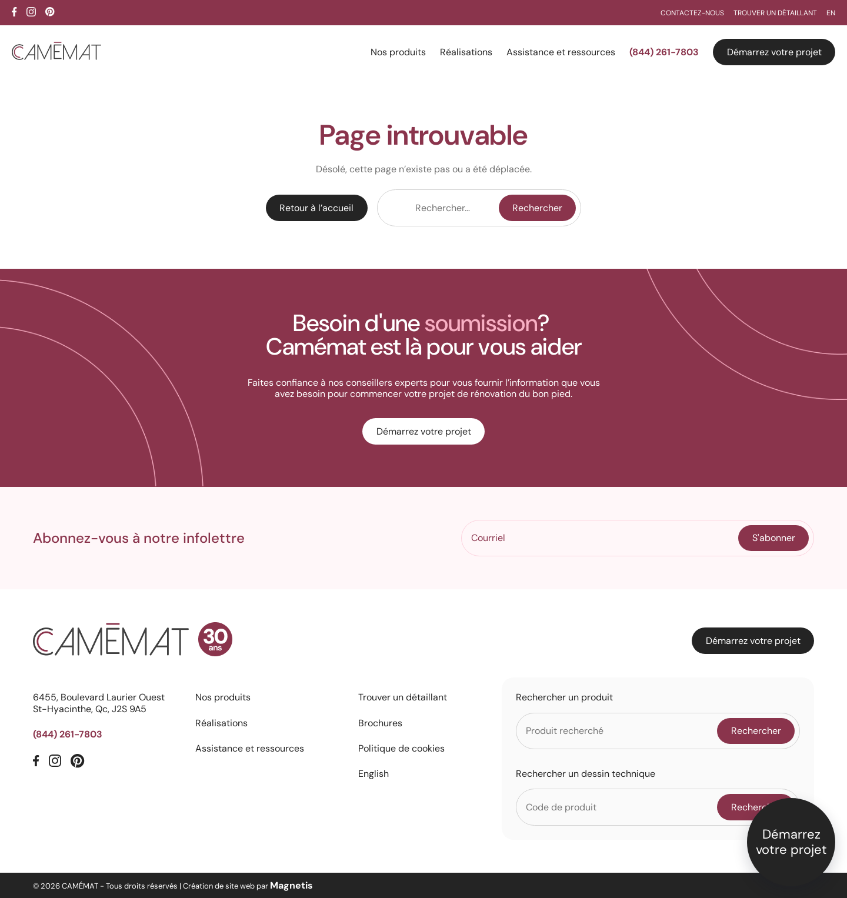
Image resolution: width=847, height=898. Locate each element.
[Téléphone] (104, 734)
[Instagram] (31, 11)
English (373, 773)
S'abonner (773, 538)
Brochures (380, 723)
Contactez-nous (692, 13)
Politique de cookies (401, 748)
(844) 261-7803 (664, 52)
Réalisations (466, 52)
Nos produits (398, 52)
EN (830, 13)
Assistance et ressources (560, 52)
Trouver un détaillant (775, 13)
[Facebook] (14, 11)
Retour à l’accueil (316, 208)
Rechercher (537, 208)
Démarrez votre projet (774, 52)
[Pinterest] (50, 11)
